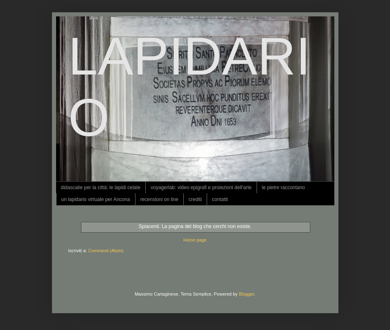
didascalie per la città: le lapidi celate (101, 187)
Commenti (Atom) (105, 250)
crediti (195, 199)
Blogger (246, 294)
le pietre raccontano (283, 187)
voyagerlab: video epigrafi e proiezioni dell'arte (201, 187)
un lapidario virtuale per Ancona (95, 199)
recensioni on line (159, 199)
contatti (220, 199)
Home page (195, 239)
